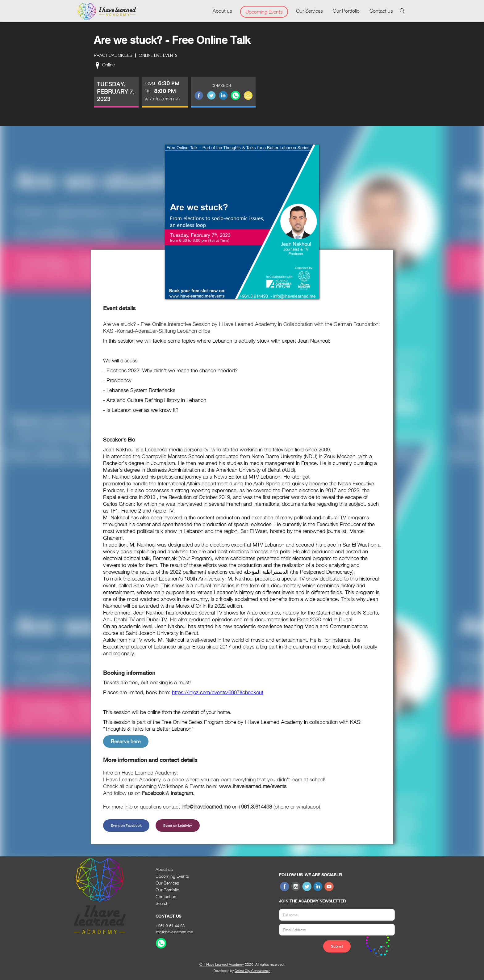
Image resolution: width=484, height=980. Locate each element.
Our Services (309, 11)
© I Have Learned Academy (221, 964)
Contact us (381, 11)
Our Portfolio (346, 11)
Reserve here (126, 741)
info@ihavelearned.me (174, 931)
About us (222, 11)
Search (162, 903)
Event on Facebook (126, 825)
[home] (106, 11)
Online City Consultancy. (252, 971)
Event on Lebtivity (177, 825)
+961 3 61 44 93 (170, 925)
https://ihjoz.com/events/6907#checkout (217, 692)
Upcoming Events (264, 12)
